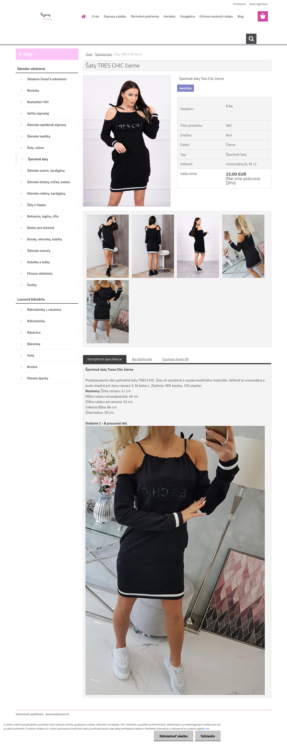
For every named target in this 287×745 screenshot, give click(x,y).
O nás (95, 16)
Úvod (89, 54)
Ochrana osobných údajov (216, 16)
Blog (241, 16)
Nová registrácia (258, 4)
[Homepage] (83, 16)
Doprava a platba (115, 16)
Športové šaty (103, 54)
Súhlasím (208, 736)
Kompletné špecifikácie (104, 359)
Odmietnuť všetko (173, 736)
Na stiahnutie (142, 359)
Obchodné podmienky (144, 16)
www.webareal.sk (57, 714)
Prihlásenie (239, 4)
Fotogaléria (187, 16)
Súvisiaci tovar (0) (175, 359)
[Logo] (46, 16)
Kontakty (170, 16)
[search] (251, 39)
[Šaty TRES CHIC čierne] (126, 77)
